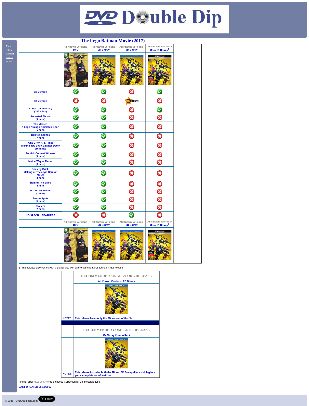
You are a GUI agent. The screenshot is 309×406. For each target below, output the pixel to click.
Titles (9, 50)
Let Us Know (42, 381)
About (9, 61)
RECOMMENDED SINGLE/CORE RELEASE (116, 276)
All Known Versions (75, 46)
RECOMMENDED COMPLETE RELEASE (116, 330)
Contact (10, 53)
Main (8, 46)
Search (9, 57)
